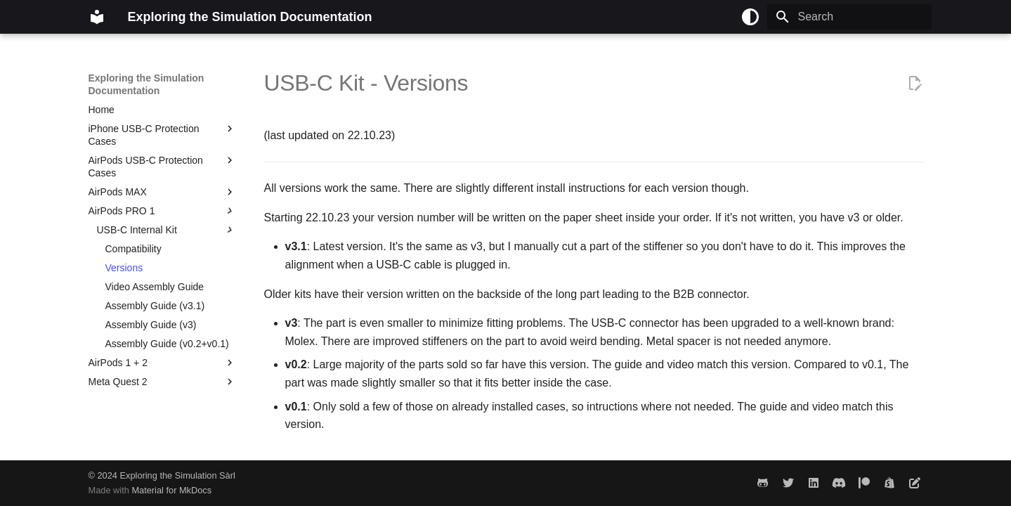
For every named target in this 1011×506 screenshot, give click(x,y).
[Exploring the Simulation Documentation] (97, 17)
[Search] (849, 17)
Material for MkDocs (171, 490)
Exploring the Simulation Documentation (146, 84)
